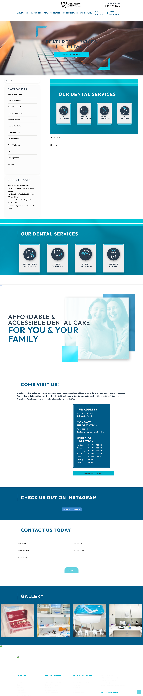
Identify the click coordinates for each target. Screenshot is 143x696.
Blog (18, 685)
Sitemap (20, 687)
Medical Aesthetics (15, 126)
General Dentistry (14, 119)
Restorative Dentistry (52, 690)
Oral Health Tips (13, 132)
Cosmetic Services (70, 13)
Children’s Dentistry (51, 685)
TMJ (9, 151)
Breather (53, 145)
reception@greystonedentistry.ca (93, 432)
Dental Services (34, 13)
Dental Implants (78, 685)
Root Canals (49, 687)
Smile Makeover (13, 139)
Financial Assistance (15, 113)
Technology (86, 13)
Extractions (76, 687)
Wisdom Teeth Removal (81, 682)
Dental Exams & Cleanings (53, 682)
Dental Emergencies (51, 693)
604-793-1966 (112, 6)
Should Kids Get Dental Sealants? (20, 185)
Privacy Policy (21, 693)
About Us (20, 13)
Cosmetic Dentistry (15, 94)
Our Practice (21, 682)
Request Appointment (114, 13)
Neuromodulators (78, 693)
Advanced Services (52, 13)
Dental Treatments (15, 107)
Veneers (11, 164)
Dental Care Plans (14, 100)
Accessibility (21, 690)
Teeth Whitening (14, 145)
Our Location (99, 13)
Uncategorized (13, 158)
